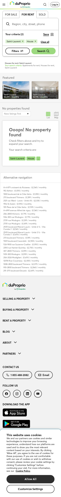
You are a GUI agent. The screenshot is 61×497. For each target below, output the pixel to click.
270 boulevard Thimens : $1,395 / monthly (21, 197)
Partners (12, 353)
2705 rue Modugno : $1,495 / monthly (19, 223)
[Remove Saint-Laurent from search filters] (15, 41)
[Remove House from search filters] (31, 41)
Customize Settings (30, 489)
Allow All (30, 479)
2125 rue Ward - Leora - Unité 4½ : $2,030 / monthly (26, 200)
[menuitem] (30, 299)
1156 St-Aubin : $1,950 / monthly (17, 204)
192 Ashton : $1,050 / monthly (16, 190)
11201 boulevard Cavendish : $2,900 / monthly (23, 241)
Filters (17, 51)
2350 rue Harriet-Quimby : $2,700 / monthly (22, 247)
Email (43, 375)
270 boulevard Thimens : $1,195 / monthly (21, 238)
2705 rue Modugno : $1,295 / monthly (19, 220)
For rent (28, 14)
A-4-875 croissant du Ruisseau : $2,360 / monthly (24, 187)
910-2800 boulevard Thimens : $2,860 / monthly (24, 267)
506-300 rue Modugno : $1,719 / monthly (21, 217)
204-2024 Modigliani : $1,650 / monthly (20, 257)
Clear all (45, 41)
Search (43, 51)
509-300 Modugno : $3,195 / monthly (19, 254)
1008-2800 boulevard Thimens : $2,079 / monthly (25, 264)
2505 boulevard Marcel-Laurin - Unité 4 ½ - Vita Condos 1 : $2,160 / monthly (24, 228)
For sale (11, 14)
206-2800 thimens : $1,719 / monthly (19, 214)
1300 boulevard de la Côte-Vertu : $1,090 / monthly (25, 194)
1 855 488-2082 (17, 375)
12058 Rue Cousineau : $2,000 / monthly (21, 260)
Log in (55, 4)
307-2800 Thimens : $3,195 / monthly (19, 251)
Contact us (11, 367)
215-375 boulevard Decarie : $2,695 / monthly (23, 270)
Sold (42, 14)
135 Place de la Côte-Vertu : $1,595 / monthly (23, 207)
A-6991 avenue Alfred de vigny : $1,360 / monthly (25, 210)
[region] (30, 463)
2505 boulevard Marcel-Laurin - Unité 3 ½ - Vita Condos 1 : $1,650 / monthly (24, 233)
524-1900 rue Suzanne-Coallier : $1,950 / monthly (25, 244)
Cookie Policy (23, 470)
